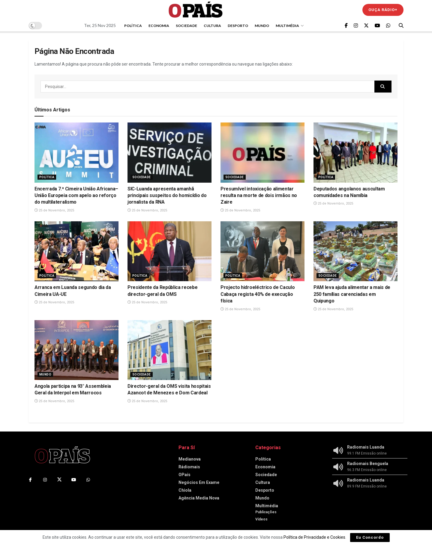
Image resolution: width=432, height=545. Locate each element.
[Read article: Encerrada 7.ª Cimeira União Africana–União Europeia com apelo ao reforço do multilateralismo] (76, 152)
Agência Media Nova (198, 498)
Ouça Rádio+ (383, 9)
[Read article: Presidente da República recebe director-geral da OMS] (170, 251)
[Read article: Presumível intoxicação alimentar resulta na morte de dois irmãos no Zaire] (262, 152)
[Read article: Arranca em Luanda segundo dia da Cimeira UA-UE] (76, 251)
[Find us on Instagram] (356, 25)
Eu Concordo (370, 537)
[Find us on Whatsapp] (388, 25)
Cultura (212, 25)
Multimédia (287, 25)
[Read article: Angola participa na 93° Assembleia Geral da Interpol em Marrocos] (76, 350)
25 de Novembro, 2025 (54, 210)
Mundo (262, 25)
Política (133, 25)
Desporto (238, 25)
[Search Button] (401, 25)
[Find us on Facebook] (346, 25)
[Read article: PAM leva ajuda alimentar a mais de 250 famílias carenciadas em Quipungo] (356, 251)
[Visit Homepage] (196, 10)
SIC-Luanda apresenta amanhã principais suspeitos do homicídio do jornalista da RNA (167, 195)
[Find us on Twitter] (366, 25)
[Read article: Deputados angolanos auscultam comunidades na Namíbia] (356, 152)
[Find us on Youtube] (377, 25)
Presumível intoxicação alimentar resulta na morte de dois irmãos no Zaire (258, 195)
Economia (158, 25)
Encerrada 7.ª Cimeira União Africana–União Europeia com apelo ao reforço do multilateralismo (76, 195)
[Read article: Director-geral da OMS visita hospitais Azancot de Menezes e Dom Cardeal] (170, 350)
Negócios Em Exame (198, 482)
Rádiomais (189, 466)
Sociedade (186, 25)
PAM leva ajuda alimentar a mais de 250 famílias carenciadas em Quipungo (352, 294)
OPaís (184, 474)
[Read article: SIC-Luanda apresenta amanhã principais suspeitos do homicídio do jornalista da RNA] (170, 152)
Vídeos (261, 519)
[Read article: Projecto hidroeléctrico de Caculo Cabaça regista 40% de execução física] (262, 251)
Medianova (189, 459)
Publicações (266, 512)
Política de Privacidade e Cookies (314, 537)
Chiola (184, 490)
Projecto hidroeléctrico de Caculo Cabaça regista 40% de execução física (257, 294)
